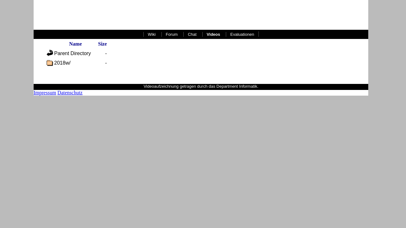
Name (75, 44)
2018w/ (62, 63)
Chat (192, 34)
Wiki (152, 34)
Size (102, 44)
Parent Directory (72, 53)
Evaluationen (242, 34)
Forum (172, 34)
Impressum (45, 92)
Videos (213, 34)
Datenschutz (69, 92)
